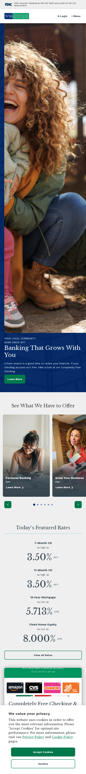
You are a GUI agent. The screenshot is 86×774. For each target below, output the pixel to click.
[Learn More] (26, 456)
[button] (76, 16)
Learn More (14, 379)
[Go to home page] (16, 16)
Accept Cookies (43, 752)
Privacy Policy (33, 737)
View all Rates (43, 655)
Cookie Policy (62, 737)
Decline (43, 763)
